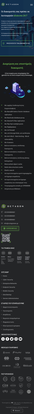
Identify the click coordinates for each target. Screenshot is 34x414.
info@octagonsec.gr (11, 223)
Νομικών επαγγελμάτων (11, 318)
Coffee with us (10, 228)
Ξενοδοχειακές (8, 329)
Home (5, 276)
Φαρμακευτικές (8, 322)
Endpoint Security (9, 287)
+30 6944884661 (9, 212)
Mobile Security (8, 291)
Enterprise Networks (10, 283)
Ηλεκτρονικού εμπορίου (11, 326)
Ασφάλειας (7, 314)
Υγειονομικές (7, 311)
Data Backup (7, 294)
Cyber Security (8, 280)
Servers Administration (11, 298)
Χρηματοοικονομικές (10, 307)
